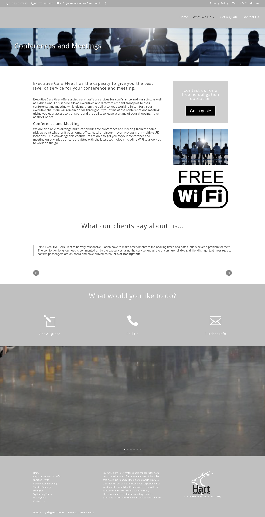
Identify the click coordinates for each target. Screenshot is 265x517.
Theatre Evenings (42, 487)
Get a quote (200, 111)
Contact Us (251, 17)
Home (184, 17)
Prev (36, 273)
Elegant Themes (56, 512)
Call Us (132, 334)
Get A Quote (229, 17)
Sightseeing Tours (42, 494)
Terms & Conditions (245, 3)
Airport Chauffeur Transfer (47, 476)
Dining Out (38, 490)
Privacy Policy (219, 3)
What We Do (202, 17)
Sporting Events (41, 479)
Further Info (215, 334)
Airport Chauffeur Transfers (194, 394)
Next (229, 273)
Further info (194, 439)
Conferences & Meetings (46, 483)
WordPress (87, 512)
